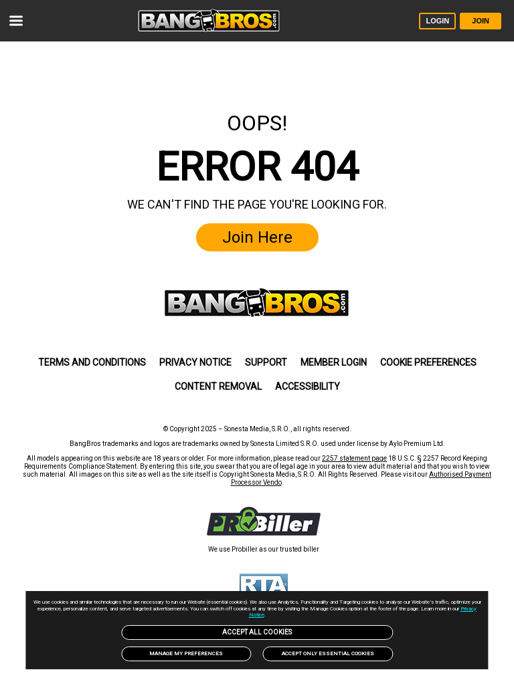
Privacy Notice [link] (195, 362)
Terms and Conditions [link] (92, 362)
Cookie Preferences (428, 362)
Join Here (257, 237)
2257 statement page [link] (354, 458)
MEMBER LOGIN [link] (334, 362)
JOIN (480, 21)
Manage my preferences (186, 654)
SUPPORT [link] (266, 362)
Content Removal (218, 386)
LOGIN (437, 21)
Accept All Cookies (257, 632)
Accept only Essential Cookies (328, 654)
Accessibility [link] (307, 386)
